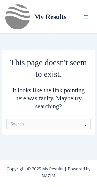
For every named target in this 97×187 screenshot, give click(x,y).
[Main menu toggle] (86, 17)
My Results (50, 17)
